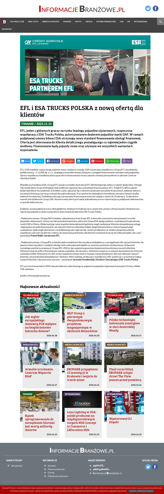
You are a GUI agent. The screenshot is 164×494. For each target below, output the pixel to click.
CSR (121, 21)
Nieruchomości (50, 21)
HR (128, 21)
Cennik (51, 472)
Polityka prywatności (58, 476)
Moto (78, 21)
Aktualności (17, 465)
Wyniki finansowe (106, 21)
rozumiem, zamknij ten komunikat (141, 491)
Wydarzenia (140, 21)
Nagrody (7, 29)
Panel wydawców (56, 469)
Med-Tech (33, 21)
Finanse (67, 21)
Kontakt (52, 465)
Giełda (88, 21)
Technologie (17, 21)
